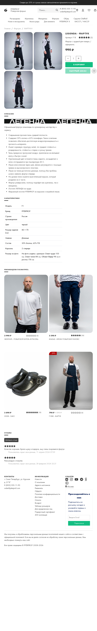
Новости (38, 479)
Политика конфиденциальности (47, 494)
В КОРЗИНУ (79, 64)
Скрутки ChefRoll (80, 18)
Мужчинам (29, 18)
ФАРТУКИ (28, 28)
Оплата (38, 500)
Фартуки (55, 18)
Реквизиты (39, 488)
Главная (7, 28)
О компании (40, 482)
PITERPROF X (64, 21)
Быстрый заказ (77, 71)
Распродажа (15, 18)
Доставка (39, 497)
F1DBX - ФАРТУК (55, 416)
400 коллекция (41, 515)
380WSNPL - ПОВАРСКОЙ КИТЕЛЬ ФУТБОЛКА (21, 339)
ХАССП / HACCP (82, 21)
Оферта (38, 491)
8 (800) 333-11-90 (68, 8)
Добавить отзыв (11, 440)
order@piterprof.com (68, 11)
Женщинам (42, 18)
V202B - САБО (9, 416)
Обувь (66, 18)
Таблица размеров (42, 506)
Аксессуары (34, 21)
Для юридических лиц (43, 509)
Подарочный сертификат (45, 512)
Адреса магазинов (42, 485)
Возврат (38, 503)
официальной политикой (14, 537)
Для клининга (49, 21)
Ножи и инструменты (16, 21)
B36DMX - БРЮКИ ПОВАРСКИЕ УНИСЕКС (64, 339)
